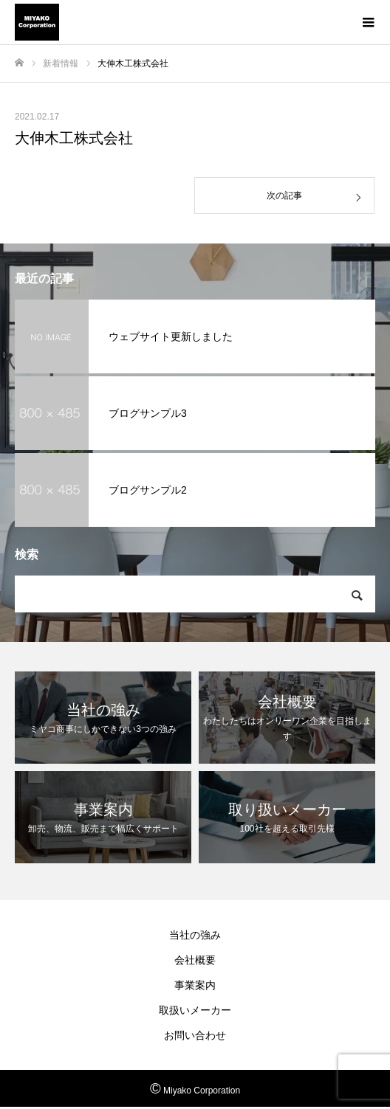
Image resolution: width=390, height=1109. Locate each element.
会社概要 (195, 960)
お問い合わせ (195, 1035)
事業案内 (195, 985)
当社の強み (195, 935)
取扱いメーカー (195, 1010)
